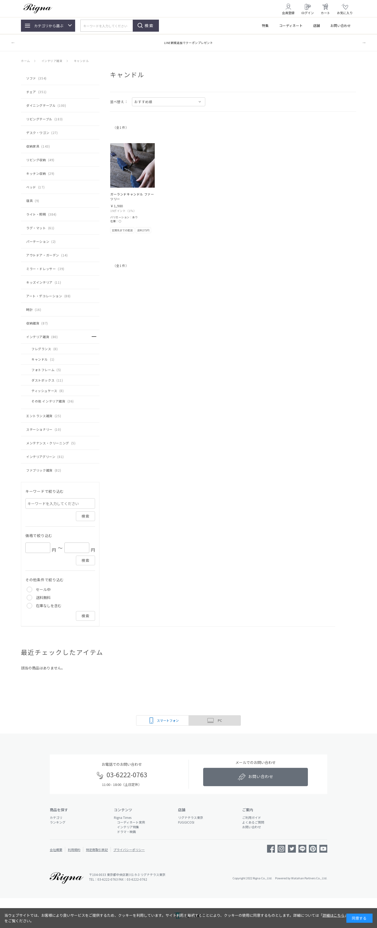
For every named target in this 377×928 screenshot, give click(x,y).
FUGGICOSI (186, 822)
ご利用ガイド (251, 817)
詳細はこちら (334, 915)
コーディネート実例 (129, 822)
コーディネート (291, 25)
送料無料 (43, 597)
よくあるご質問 (253, 822)
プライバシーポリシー (129, 849)
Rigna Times (122, 817)
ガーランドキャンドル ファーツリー (132, 196)
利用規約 (74, 849)
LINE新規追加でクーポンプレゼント (188, 43)
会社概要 (56, 849)
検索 (149, 25)
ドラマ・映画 (125, 831)
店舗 (316, 25)
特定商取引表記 (97, 849)
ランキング (57, 822)
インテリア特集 (126, 827)
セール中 (43, 589)
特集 (265, 25)
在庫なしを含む (49, 605)
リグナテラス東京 (190, 817)
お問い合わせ (340, 25)
